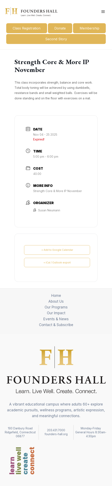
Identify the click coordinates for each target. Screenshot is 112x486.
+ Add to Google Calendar (57, 249)
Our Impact (56, 313)
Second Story (56, 39)
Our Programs (56, 307)
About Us (56, 301)
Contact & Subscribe (56, 325)
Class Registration (26, 28)
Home (56, 296)
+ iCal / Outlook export (57, 262)
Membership (89, 28)
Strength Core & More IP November (57, 191)
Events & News (56, 319)
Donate (60, 28)
